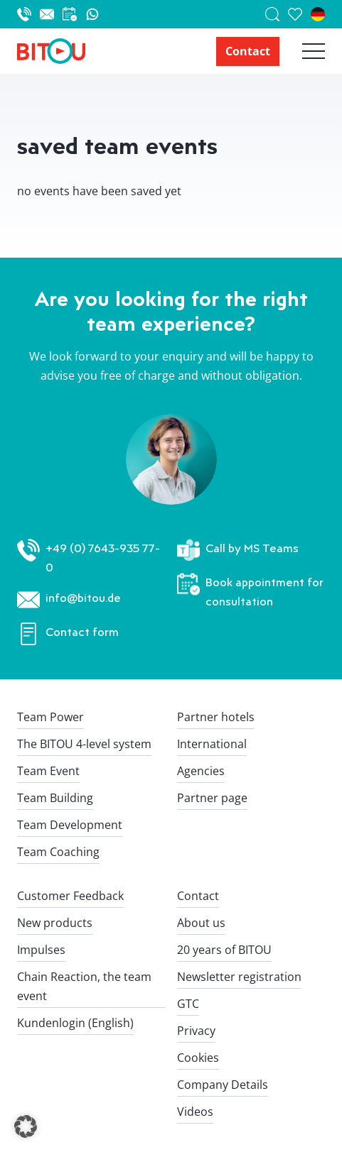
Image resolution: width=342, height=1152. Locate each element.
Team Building (55, 798)
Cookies (198, 1057)
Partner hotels (216, 717)
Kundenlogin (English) (75, 1023)
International (212, 744)
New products (54, 923)
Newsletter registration (239, 976)
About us (201, 923)
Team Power (50, 717)
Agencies (201, 771)
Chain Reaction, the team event (84, 986)
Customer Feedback (70, 896)
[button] (25, 1126)
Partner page (212, 798)
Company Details (222, 1084)
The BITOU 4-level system (84, 744)
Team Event (48, 771)
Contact (247, 51)
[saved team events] (299, 14)
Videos (195, 1111)
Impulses (41, 950)
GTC (188, 1003)
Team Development (69, 825)
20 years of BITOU (224, 950)
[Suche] (276, 14)
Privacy (196, 1030)
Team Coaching (58, 852)
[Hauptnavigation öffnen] (302, 51)
